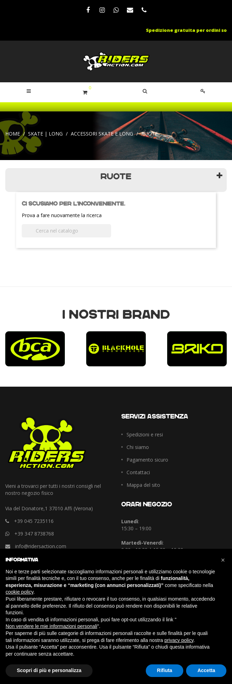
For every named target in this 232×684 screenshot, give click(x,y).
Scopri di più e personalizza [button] (49, 670)
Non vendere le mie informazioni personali (51, 626)
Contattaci (138, 472)
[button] (145, 91)
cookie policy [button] (19, 592)
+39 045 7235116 (34, 521)
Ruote (116, 176)
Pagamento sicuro (147, 459)
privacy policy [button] (178, 640)
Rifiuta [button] (164, 670)
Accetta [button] (206, 670)
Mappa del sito (143, 485)
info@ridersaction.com (40, 546)
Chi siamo (138, 447)
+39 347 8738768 (34, 533)
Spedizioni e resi (145, 434)
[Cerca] (66, 230)
